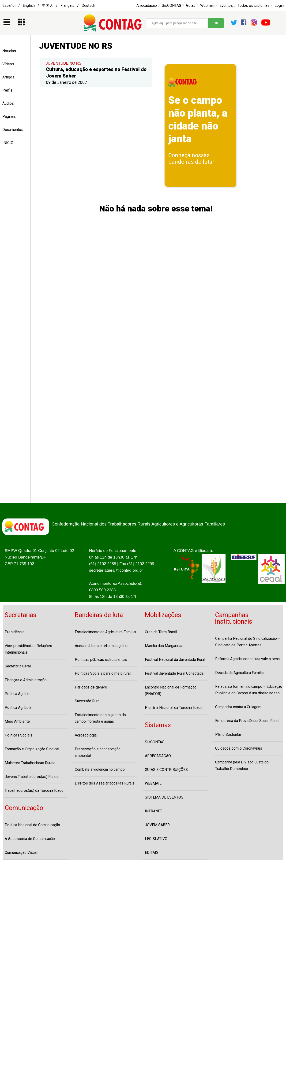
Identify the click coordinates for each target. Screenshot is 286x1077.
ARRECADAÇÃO (158, 756)
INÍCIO (7, 143)
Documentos (12, 129)
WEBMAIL (153, 783)
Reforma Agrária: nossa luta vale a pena (247, 659)
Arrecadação (146, 5)
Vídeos (8, 64)
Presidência (14, 632)
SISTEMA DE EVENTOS (164, 797)
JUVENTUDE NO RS (63, 63)
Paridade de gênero (91, 687)
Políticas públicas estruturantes (101, 659)
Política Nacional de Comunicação (32, 825)
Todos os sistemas (254, 5)
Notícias (9, 51)
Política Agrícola (18, 707)
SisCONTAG (171, 5)
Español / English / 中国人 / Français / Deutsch (48, 5)
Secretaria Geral (18, 666)
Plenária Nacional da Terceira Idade (174, 707)
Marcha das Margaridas (164, 646)
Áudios (8, 103)
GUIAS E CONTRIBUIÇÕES (166, 769)
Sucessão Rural (87, 701)
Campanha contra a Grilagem (238, 707)
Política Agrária (17, 694)
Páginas (9, 116)
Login (279, 5)
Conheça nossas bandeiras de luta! (191, 158)
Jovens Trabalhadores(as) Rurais (32, 776)
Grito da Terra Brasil (161, 632)
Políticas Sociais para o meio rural (103, 673)
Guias (190, 5)
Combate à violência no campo (100, 769)
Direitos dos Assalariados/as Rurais (105, 783)
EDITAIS (151, 852)
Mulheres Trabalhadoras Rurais (30, 763)
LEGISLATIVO (156, 838)
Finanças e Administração (26, 680)
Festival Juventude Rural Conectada (174, 673)
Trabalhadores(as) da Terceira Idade (34, 790)
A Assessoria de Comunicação (30, 838)
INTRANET (153, 811)
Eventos (226, 5)
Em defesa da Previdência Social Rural (246, 720)
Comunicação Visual (21, 852)
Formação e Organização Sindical (32, 749)
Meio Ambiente (17, 721)
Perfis (7, 90)
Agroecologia (86, 735)
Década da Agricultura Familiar (240, 672)
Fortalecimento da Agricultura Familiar (105, 632)
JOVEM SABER (157, 825)
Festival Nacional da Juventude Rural (175, 659)
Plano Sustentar (228, 734)
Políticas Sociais (18, 735)
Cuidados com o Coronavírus (238, 748)
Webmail (207, 5)
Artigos (8, 77)
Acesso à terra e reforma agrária (101, 646)
